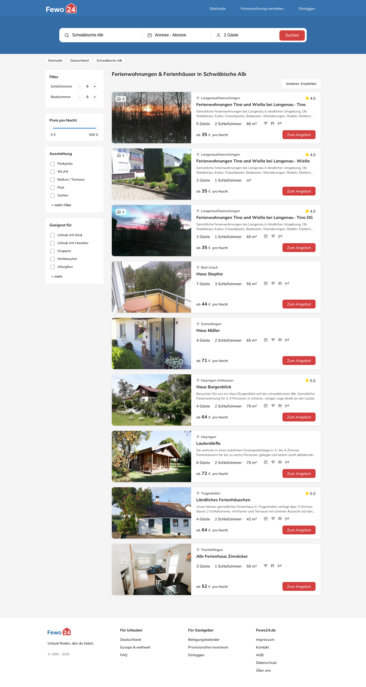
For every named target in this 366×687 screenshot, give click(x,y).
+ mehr (57, 276)
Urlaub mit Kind (66, 235)
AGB (260, 655)
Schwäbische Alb (109, 60)
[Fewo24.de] (62, 12)
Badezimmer (61, 97)
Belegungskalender (204, 639)
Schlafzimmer (61, 86)
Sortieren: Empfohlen (301, 84)
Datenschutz (266, 662)
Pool (57, 187)
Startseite (217, 8)
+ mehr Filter (61, 205)
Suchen (292, 35)
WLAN (59, 171)
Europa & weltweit (135, 647)
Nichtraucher (63, 259)
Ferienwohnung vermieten (262, 8)
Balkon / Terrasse (67, 179)
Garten (59, 195)
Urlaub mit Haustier (69, 243)
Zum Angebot (299, 134)
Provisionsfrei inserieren (208, 647)
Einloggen (307, 8)
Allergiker (61, 267)
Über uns (263, 670)
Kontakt (262, 647)
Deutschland (79, 60)
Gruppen (60, 251)
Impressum (265, 639)
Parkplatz (61, 163)
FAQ (123, 655)
